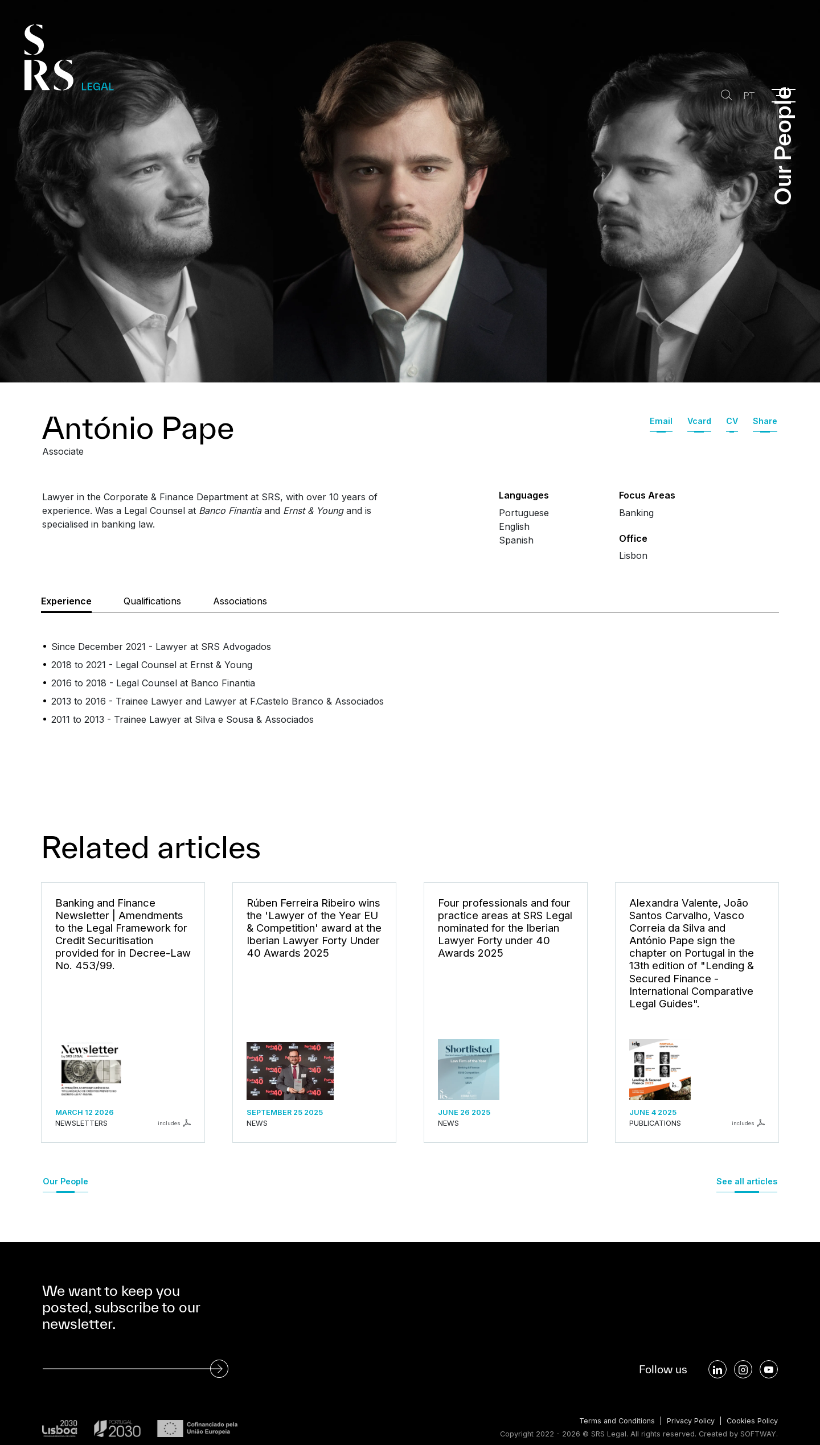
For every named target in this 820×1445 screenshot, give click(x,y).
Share (765, 421)
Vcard (699, 421)
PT (748, 95)
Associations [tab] (240, 601)
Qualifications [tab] (152, 601)
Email (661, 421)
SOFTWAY (758, 1434)
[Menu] (784, 96)
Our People (65, 1181)
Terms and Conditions (614, 1421)
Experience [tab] (66, 601)
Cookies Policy (752, 1421)
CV (732, 421)
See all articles (746, 1181)
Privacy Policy (689, 1421)
